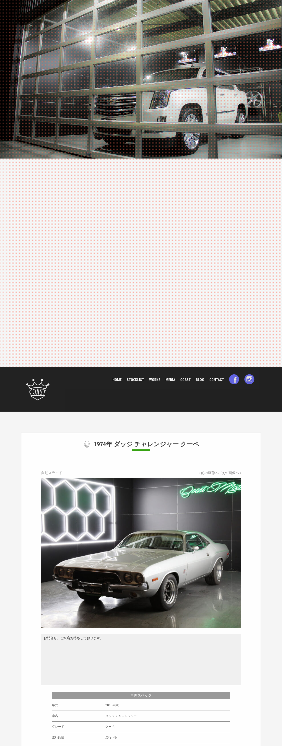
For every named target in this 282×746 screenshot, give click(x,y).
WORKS (154, 380)
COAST (185, 380)
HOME (117, 380)
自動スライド (51, 473)
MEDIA (170, 380)
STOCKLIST (135, 380)
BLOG (200, 380)
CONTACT (216, 380)
